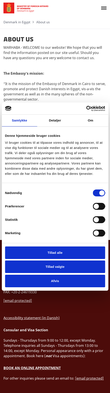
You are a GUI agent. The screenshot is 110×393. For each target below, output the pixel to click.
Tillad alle (55, 252)
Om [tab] (90, 120)
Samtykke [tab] (19, 120)
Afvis (55, 281)
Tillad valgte (55, 266)
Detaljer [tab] (55, 120)
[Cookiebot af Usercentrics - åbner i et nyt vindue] (86, 108)
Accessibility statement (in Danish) (31, 318)
